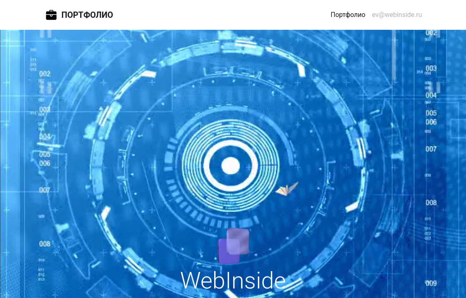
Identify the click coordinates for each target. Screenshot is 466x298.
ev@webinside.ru (397, 15)
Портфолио (349, 14)
